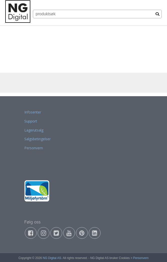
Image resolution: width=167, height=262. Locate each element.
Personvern (33, 148)
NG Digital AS (52, 258)
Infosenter (32, 112)
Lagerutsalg (33, 130)
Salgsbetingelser (37, 139)
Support (30, 121)
